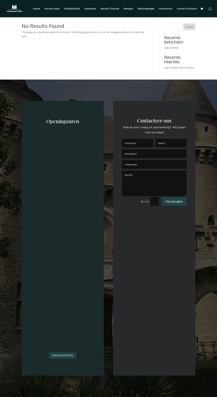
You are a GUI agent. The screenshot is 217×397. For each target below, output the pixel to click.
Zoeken (189, 27)
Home (36, 8)
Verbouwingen (145, 8)
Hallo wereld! (171, 47)
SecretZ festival (110, 8)
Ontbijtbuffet (72, 8)
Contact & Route (187, 8)
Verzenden (174, 201)
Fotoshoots (165, 8)
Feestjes (128, 8)
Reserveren (62, 355)
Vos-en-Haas (52, 8)
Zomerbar (90, 8)
